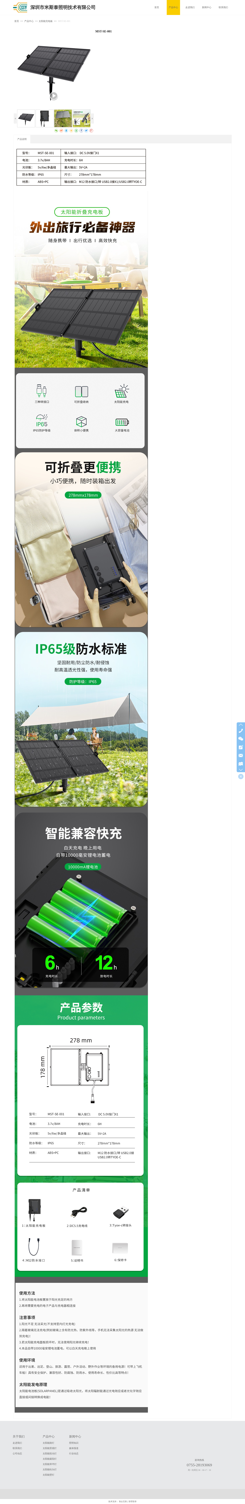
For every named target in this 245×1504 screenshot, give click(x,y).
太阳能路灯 (48, 1443)
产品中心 (29, 21)
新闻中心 (75, 1436)
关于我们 (19, 1436)
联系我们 (17, 1448)
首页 (16, 21)
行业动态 (73, 1453)
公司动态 (17, 1453)
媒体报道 (73, 1448)
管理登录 (133, 1501)
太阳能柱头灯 (50, 1469)
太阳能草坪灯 (50, 1464)
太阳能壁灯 (48, 1475)
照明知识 (73, 1443)
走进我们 (17, 1443)
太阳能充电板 (46, 21)
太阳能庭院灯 (50, 1459)
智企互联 (123, 1501)
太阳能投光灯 (50, 1453)
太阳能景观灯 (50, 1448)
